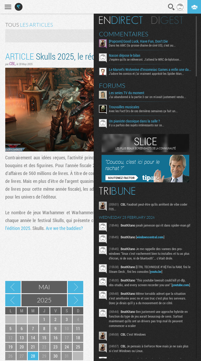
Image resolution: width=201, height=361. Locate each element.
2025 (44, 300)
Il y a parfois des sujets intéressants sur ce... (136, 125)
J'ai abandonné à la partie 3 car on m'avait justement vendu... (147, 97)
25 (78, 346)
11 (78, 328)
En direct (121, 20)
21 (33, 346)
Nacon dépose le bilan (124, 55)
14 (33, 337)
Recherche (171, 7)
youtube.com (180, 285)
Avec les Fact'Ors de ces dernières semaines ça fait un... (143, 111)
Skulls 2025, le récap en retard (70, 56)
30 (55, 356)
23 (55, 346)
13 (22, 337)
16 (55, 337)
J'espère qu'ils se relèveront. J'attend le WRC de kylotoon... (145, 59)
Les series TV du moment (126, 93)
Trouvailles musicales (124, 107)
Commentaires (123, 34)
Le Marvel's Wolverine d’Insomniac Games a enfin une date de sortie (150, 69)
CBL (12, 63)
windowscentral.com (150, 237)
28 (33, 356)
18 (78, 337)
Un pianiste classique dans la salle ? (134, 121)
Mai (44, 287)
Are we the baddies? (64, 228)
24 (67, 346)
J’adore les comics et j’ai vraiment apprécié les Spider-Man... (146, 73)
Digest (167, 20)
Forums (112, 85)
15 (44, 337)
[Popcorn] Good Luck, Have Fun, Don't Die (138, 41)
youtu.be (155, 271)
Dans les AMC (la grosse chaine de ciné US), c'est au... (142, 45)
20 (22, 346)
